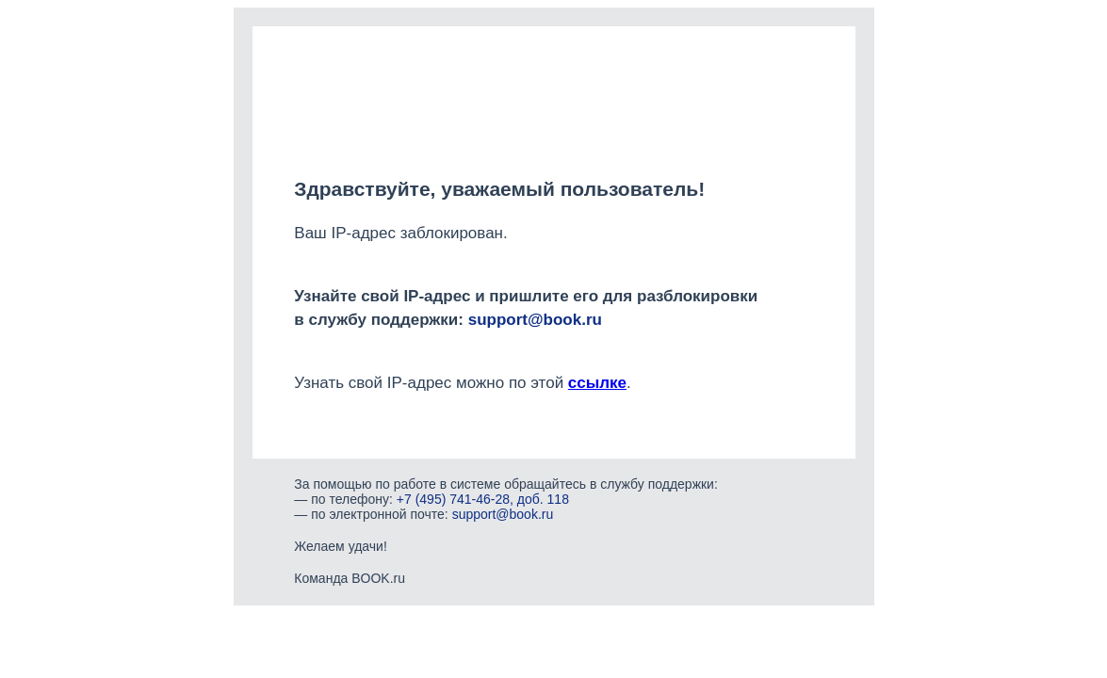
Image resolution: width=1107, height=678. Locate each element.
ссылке (597, 383)
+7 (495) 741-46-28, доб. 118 (483, 499)
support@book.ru (535, 320)
